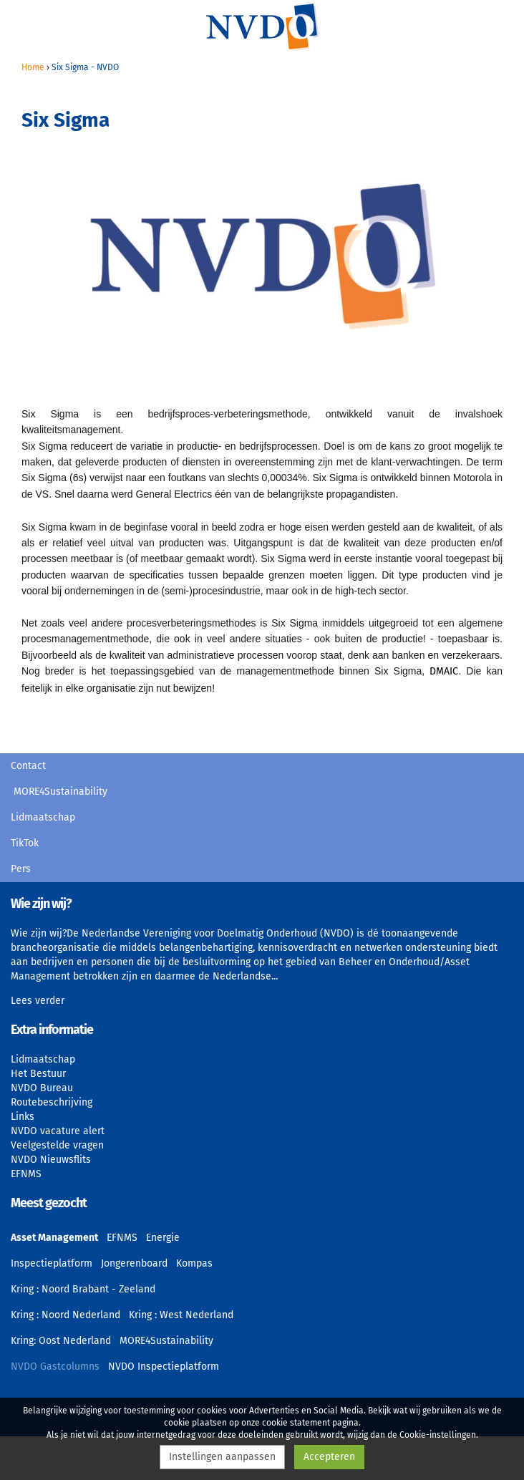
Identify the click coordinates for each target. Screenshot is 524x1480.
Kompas (194, 1263)
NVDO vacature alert (58, 1131)
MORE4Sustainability (60, 791)
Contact (28, 766)
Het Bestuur (38, 1074)
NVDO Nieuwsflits (51, 1159)
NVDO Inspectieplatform (163, 1366)
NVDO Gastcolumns (55, 1366)
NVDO (262, 26)
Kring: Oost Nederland (61, 1341)
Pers (21, 869)
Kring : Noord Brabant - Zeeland (83, 1289)
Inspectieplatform (51, 1263)
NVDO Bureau (42, 1088)
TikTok (25, 843)
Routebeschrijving (51, 1102)
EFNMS (26, 1174)
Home (32, 67)
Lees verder (37, 1001)
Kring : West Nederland (181, 1315)
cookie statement (296, 1423)
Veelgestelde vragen (57, 1145)
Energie (163, 1238)
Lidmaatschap (43, 817)
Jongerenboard (134, 1263)
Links (22, 1117)
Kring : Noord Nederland (65, 1315)
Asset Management (54, 1238)
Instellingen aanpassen (222, 1457)
